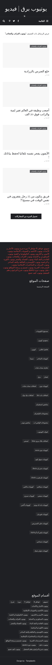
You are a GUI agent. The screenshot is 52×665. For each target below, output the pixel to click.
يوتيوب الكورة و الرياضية (39, 628)
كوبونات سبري (29, 496)
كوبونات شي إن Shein (40, 468)
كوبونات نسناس (42, 541)
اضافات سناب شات (29, 386)
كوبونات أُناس (25, 505)
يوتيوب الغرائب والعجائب (22, 256)
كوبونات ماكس (28, 487)
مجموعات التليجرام (41, 413)
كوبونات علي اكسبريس (40, 523)
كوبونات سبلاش (42, 487)
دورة (26, 248)
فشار (46, 377)
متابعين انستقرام (42, 404)
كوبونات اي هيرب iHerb (39, 477)
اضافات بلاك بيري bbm (40, 441)
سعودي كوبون (43, 340)
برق (39, 377)
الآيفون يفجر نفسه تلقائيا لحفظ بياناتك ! (26, 155)
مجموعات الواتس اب (41, 423)
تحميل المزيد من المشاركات (26, 216)
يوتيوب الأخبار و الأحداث (40, 606)
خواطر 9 (32, 248)
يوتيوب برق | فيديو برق (26, 12)
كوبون (34, 349)
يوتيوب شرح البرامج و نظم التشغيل (35, 649)
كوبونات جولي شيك (41, 551)
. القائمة (42, 21)
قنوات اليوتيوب (43, 432)
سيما (32, 358)
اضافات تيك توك (27, 395)
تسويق (46, 248)
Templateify (30, 661)
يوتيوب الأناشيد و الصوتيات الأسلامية (27, 251)
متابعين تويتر (25, 423)
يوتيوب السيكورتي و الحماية (38, 619)
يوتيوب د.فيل (43, 645)
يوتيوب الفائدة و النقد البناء (39, 623)
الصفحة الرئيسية (43, 286)
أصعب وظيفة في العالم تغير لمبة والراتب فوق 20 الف (29, 112)
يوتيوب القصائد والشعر (24, 259)
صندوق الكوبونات (42, 331)
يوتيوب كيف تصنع (35, 273)
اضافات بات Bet (42, 395)
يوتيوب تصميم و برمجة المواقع (21, 267)
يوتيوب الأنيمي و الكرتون (39, 615)
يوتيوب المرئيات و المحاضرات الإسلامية (33, 264)
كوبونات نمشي (43, 496)
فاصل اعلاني (43, 349)
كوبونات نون (44, 386)
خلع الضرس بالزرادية (36, 71)
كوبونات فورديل (42, 514)
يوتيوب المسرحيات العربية (39, 641)
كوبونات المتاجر (42, 358)
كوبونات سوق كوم (41, 459)
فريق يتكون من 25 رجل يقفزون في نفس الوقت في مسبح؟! (28, 198)
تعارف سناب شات (41, 368)
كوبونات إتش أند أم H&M (39, 532)
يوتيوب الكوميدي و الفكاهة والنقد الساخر (24, 262)
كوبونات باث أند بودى (41, 505)
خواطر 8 (39, 248)
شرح (21, 248)
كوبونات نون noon (41, 450)
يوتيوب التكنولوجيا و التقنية (24, 254)
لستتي (26, 441)
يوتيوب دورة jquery (36, 270)
